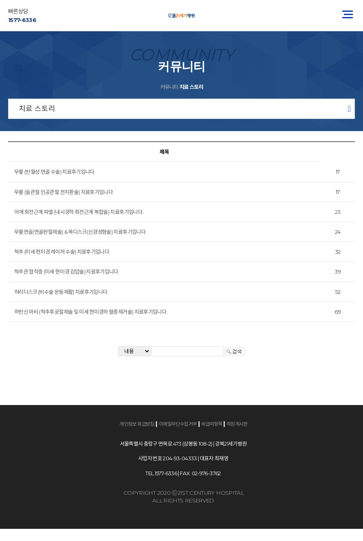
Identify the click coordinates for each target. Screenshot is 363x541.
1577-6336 (22, 20)
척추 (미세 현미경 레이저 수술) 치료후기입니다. (62, 251)
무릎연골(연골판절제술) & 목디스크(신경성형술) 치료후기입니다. (80, 231)
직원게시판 (237, 424)
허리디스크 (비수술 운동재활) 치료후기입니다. (61, 292)
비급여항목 (212, 424)
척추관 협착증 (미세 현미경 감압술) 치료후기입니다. (66, 271)
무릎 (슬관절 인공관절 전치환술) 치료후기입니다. (64, 192)
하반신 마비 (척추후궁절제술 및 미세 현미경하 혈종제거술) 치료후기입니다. (90, 311)
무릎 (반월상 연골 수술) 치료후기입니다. (54, 171)
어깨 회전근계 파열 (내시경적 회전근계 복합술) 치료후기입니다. (78, 212)
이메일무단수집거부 (178, 424)
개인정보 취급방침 (136, 424)
